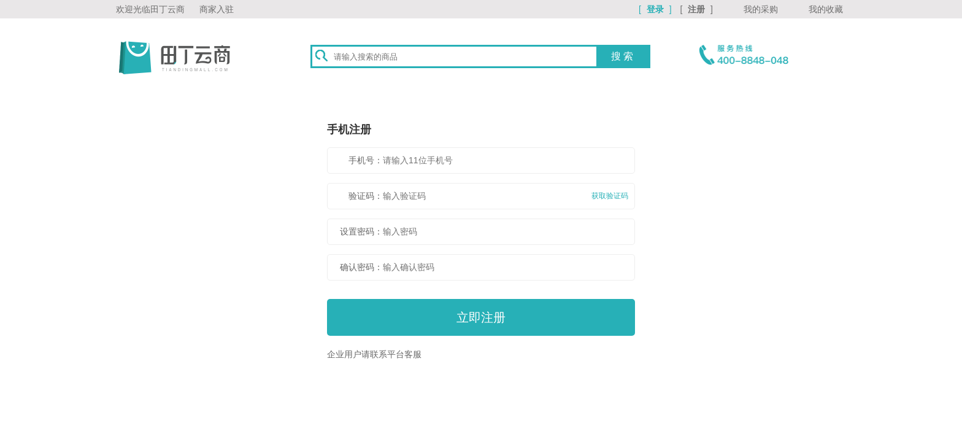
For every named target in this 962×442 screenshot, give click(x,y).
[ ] (656, 9)
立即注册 (481, 317)
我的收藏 (826, 9)
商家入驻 (216, 9)
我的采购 (761, 9)
